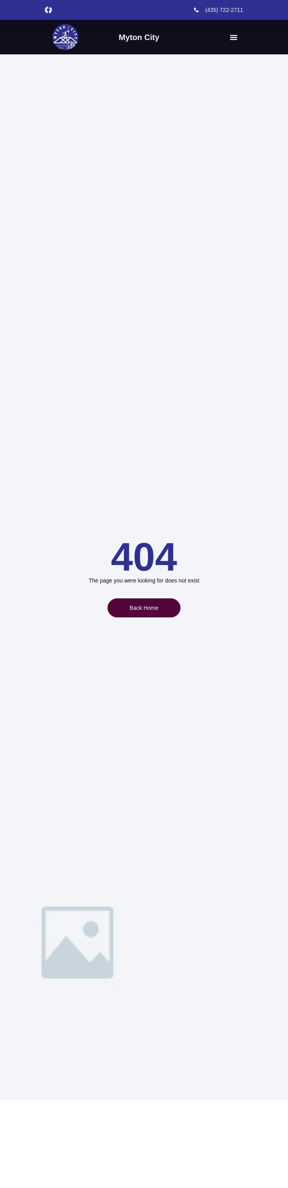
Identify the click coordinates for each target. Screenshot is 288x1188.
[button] (234, 37)
